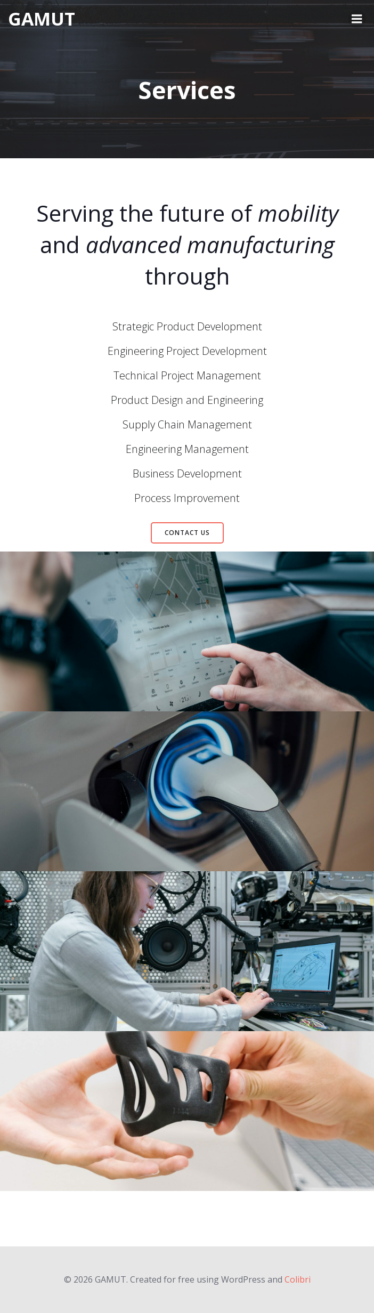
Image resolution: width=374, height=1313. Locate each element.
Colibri (297, 1279)
